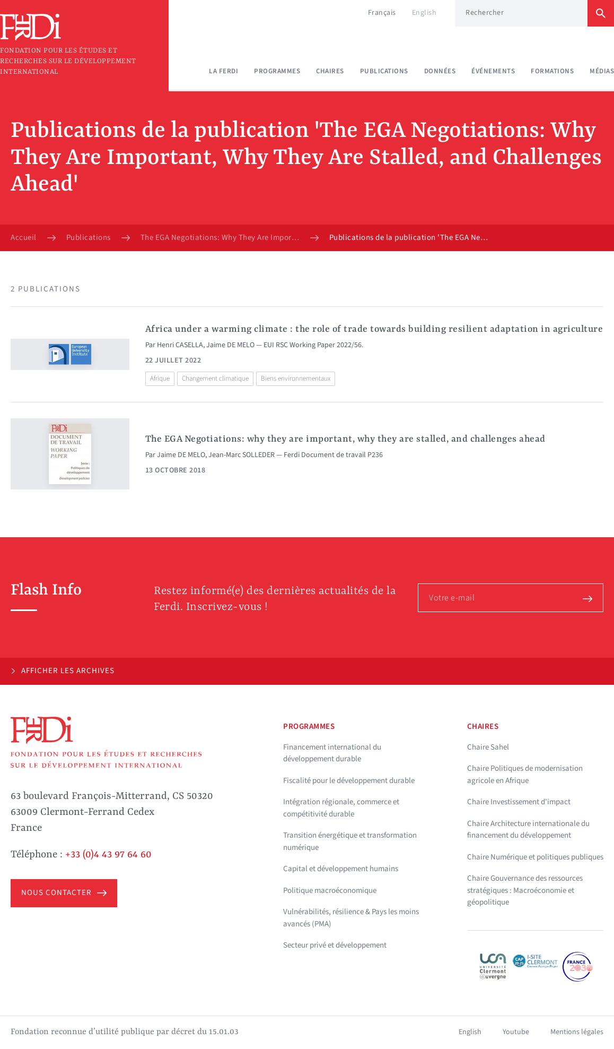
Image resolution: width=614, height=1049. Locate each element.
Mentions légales (576, 1032)
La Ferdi (223, 71)
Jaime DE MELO (230, 345)
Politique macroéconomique (329, 890)
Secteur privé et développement (335, 945)
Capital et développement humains (340, 868)
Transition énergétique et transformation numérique (350, 841)
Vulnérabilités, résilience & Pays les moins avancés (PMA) (351, 918)
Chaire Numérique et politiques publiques (535, 857)
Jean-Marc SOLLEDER (241, 455)
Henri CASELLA (180, 345)
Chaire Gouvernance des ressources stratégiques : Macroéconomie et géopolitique (525, 890)
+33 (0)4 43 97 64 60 (108, 855)
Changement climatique (215, 378)
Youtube (516, 1032)
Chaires (330, 71)
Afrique (160, 378)
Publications (384, 71)
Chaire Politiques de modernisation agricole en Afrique (525, 774)
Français (382, 12)
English (424, 12)
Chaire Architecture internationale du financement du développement (528, 829)
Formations (552, 71)
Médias (602, 71)
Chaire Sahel (488, 747)
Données (440, 71)
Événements (493, 71)
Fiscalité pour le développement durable (349, 780)
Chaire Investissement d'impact (519, 801)
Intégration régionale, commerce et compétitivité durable (341, 808)
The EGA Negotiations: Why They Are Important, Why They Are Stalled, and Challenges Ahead (220, 238)
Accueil (24, 238)
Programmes (277, 71)
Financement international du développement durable (332, 753)
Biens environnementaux (295, 378)
